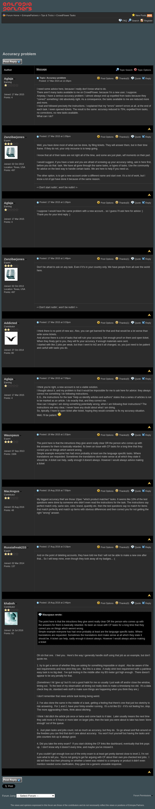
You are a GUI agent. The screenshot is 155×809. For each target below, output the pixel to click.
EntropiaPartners (30, 15)
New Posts (141, 15)
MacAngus (13, 491)
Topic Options (142, 70)
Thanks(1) (122, 137)
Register (148, 20)
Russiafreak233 (16, 547)
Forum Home (12, 15)
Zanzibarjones (15, 137)
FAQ (125, 20)
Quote (138, 78)
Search (133, 20)
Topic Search (124, 70)
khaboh (10, 603)
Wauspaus (12, 435)
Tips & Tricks (47, 15)
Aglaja (9, 78)
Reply (148, 78)
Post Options (105, 78)
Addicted (11, 323)
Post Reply (12, 61)
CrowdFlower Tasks (65, 15)
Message (42, 69)
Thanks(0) (122, 78)
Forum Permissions (143, 795)
